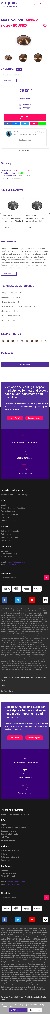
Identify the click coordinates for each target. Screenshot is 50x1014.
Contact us (5, 540)
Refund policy (6, 534)
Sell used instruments (10, 531)
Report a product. (25, 150)
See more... (8, 80)
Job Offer (5, 517)
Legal (3, 505)
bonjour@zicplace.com (16, 562)
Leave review (34, 364)
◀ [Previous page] (0, 214)
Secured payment (8, 511)
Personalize (35, 1010)
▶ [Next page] (49, 214)
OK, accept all (17, 1010)
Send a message (31, 140)
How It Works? (16, 418)
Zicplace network (8, 521)
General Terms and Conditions (13, 508)
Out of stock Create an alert (25, 118)
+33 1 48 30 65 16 (11, 565)
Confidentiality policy (9, 514)
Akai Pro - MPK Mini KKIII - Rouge (14, 494)
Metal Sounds (17, 132)
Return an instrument (9, 537)
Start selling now (35, 418)
